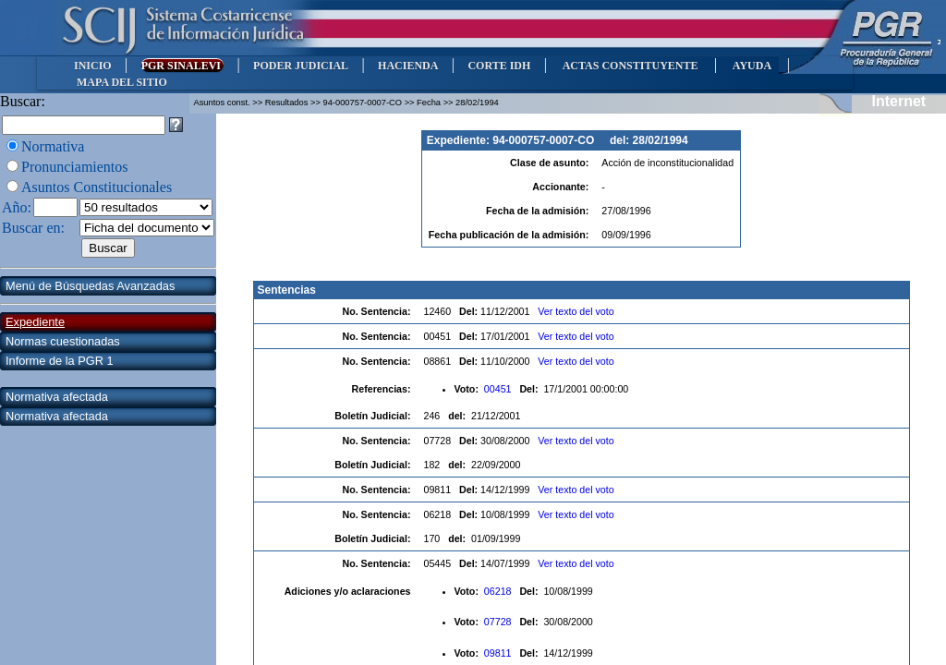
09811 (499, 653)
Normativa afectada (57, 397)
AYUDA (751, 65)
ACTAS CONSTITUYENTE (630, 65)
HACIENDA (408, 65)
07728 (499, 621)
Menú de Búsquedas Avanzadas (90, 286)
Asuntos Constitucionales (96, 187)
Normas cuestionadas (63, 341)
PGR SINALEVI (182, 65)
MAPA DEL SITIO (122, 82)
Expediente (35, 322)
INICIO (93, 65)
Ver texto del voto (575, 311)
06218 (499, 591)
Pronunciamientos (74, 167)
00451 (499, 388)
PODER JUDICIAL (300, 65)
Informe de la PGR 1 (60, 361)
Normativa (52, 146)
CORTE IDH (498, 65)
